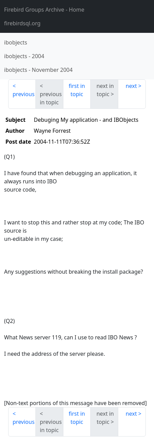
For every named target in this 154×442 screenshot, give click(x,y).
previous (23, 94)
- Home (44, 9)
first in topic (77, 90)
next (131, 86)
